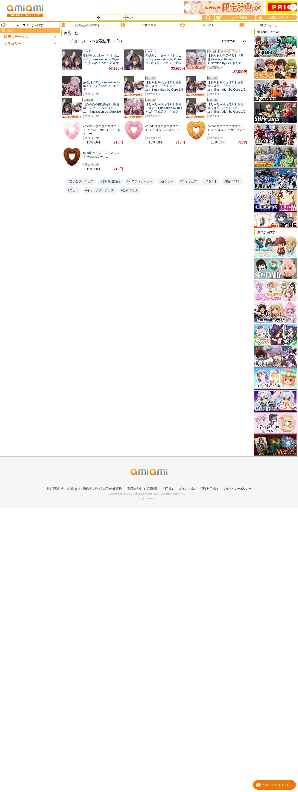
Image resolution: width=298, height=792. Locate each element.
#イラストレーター (140, 181)
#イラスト (210, 181)
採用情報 (152, 488)
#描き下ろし (232, 181)
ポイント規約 (187, 488)
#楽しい (73, 190)
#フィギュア (188, 181)
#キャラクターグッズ (99, 190)
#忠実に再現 (129, 190)
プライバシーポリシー (237, 488)
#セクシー (166, 181)
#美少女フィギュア (81, 181)
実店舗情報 (134, 488)
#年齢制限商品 (110, 181)
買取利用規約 (209, 488)
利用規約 (168, 488)
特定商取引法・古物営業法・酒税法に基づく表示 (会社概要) (84, 488)
